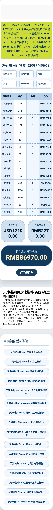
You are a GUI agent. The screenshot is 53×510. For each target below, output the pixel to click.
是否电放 (42, 83)
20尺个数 (7, 74)
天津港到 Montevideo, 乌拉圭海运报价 (26, 371)
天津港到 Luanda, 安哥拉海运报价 (26, 473)
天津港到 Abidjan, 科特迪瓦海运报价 (26, 492)
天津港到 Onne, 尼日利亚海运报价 (26, 482)
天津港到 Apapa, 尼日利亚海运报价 (26, 454)
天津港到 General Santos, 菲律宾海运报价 (26, 433)
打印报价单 (26, 272)
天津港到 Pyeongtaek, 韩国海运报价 (26, 501)
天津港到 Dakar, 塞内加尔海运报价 (26, 444)
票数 (40, 74)
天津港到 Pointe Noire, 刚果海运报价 (26, 380)
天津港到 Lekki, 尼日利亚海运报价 (26, 412)
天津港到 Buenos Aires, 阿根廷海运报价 (26, 403)
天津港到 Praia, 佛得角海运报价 (26, 352)
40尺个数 (25, 74)
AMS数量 (25, 83)
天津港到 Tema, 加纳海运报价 (27, 361)
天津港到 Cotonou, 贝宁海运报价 (26, 463)
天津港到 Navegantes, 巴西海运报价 (26, 422)
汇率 (5, 83)
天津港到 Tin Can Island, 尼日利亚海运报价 (26, 392)
